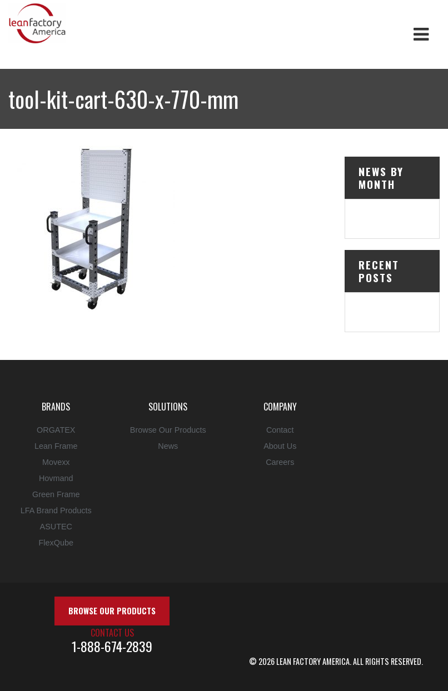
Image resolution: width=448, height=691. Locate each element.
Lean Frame (56, 446)
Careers (280, 462)
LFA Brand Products (56, 510)
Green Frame (56, 494)
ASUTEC (56, 526)
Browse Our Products (168, 429)
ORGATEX (56, 429)
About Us (279, 446)
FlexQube (56, 542)
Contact (280, 429)
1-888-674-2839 (112, 646)
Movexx (56, 462)
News (168, 446)
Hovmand (56, 478)
